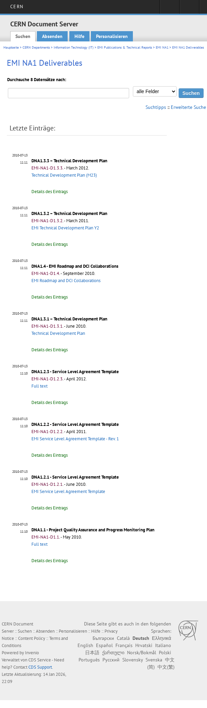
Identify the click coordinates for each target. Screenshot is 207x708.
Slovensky (132, 660)
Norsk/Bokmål (141, 652)
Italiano (163, 645)
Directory (189, 9)
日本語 (92, 652)
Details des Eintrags (49, 191)
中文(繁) (166, 667)
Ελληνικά (161, 638)
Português (89, 660)
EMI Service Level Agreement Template (68, 491)
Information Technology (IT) (74, 47)
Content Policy (31, 638)
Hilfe (79, 36)
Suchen (22, 36)
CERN (16, 6)
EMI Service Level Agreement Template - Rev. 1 (75, 439)
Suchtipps (156, 107)
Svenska (154, 660)
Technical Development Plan (58, 333)
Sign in (169, 9)
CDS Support (40, 667)
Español (104, 645)
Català (123, 638)
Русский (111, 660)
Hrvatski (143, 645)
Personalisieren (112, 36)
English (85, 645)
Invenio (32, 653)
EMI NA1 (162, 47)
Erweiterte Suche (188, 107)
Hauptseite (11, 47)
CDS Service (39, 660)
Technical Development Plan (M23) (64, 175)
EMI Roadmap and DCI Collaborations (65, 280)
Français (124, 645)
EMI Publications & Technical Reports (124, 47)
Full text (39, 386)
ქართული (113, 652)
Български (103, 638)
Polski (165, 652)
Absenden (52, 36)
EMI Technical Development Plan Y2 (65, 228)
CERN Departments (36, 47)
